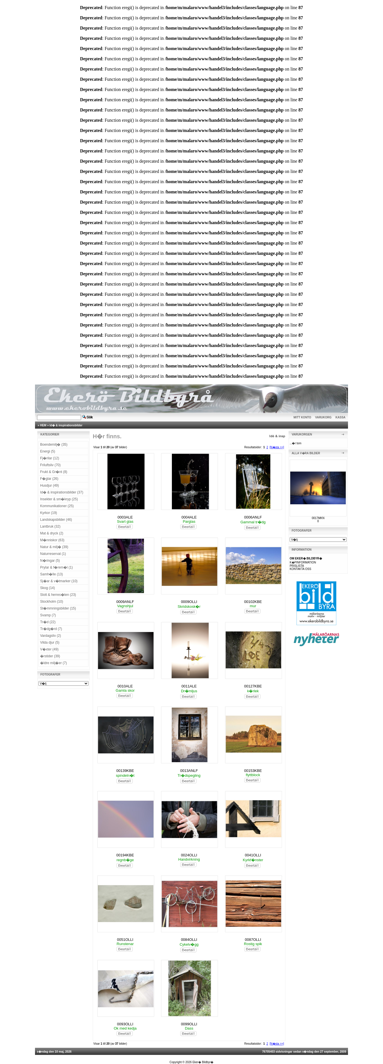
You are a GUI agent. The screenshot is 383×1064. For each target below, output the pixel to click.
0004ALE (189, 517)
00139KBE (125, 770)
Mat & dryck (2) (51, 533)
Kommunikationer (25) (57, 506)
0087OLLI (253, 939)
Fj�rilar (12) (49, 458)
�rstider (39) (50, 656)
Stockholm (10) (51, 602)
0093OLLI (125, 1024)
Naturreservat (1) (53, 554)
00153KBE (253, 770)
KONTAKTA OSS (300, 569)
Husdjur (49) (49, 485)
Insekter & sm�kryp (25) (59, 499)
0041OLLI (253, 855)
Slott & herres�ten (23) (58, 595)
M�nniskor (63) (52, 540)
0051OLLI (125, 939)
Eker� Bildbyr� (202, 1062)
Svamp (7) (48, 615)
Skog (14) (47, 588)
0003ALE (125, 517)
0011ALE (189, 686)
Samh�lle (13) (51, 574)
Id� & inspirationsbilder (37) (61, 492)
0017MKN (318, 518)
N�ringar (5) (50, 561)
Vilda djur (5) (49, 642)
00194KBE (125, 855)
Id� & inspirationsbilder (66, 425)
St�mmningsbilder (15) (58, 608)
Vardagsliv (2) (50, 636)
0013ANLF (189, 770)
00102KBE (253, 602)
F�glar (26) (49, 479)
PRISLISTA (297, 565)
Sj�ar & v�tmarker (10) (58, 581)
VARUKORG (323, 417)
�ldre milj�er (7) (53, 663)
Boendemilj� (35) (53, 445)
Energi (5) (47, 451)
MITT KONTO (302, 417)
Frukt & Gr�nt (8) (53, 472)
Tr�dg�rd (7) (51, 629)
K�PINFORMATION (303, 562)
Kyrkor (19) (48, 513)
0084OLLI (189, 939)
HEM (43, 425)
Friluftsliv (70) (50, 465)
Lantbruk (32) (50, 526)
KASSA (340, 417)
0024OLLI (189, 855)
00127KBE (253, 686)
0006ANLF (253, 517)
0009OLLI (189, 602)
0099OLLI (189, 1024)
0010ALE (125, 686)
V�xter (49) (49, 649)
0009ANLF (125, 602)
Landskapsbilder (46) (56, 520)
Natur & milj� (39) (54, 547)
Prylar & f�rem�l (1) (56, 567)
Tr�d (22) (47, 622)
